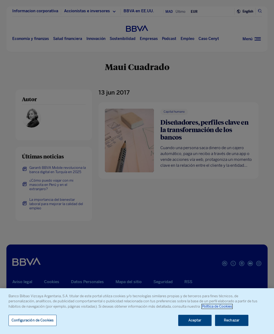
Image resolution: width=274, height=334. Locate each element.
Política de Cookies (217, 306)
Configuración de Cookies (32, 320)
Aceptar (194, 320)
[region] (137, 311)
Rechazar (231, 320)
